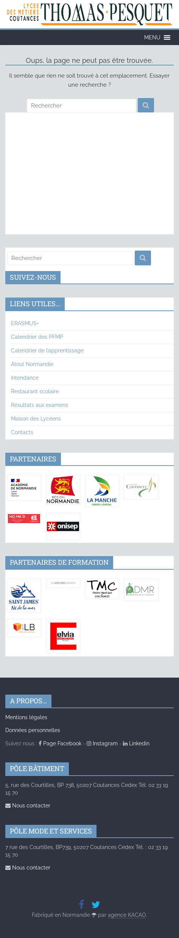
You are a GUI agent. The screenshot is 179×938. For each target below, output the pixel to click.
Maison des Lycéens (36, 419)
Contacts (22, 432)
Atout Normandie (32, 364)
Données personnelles (32, 730)
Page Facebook (60, 743)
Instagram (102, 743)
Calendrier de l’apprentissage (47, 350)
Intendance (25, 378)
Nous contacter (27, 805)
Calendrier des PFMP (37, 337)
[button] (152, 37)
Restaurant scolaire (35, 391)
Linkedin (136, 743)
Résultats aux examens (39, 405)
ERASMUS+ (25, 323)
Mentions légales (26, 717)
